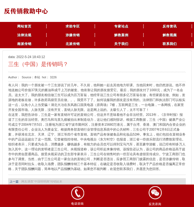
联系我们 (170, 44)
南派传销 (24, 44)
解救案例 (121, 35)
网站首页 (24, 26)
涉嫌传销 (73, 35)
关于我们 (121, 44)
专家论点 (121, 26)
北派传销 (73, 44)
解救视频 (170, 35)
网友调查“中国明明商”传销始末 (41, 181)
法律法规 (24, 35)
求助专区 (73, 26)
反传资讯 (170, 26)
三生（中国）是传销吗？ (38, 64)
